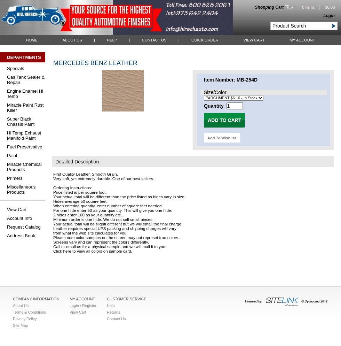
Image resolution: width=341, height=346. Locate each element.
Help (112, 40)
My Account (302, 40)
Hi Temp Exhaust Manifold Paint (24, 135)
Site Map (20, 325)
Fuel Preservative (24, 146)
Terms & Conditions (29, 312)
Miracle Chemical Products (24, 167)
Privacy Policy (25, 319)
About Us (72, 40)
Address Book (21, 235)
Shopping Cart (269, 7)
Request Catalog (24, 227)
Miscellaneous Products (21, 189)
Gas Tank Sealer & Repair (26, 80)
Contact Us (154, 40)
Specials (15, 68)
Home (32, 40)
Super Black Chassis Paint (20, 121)
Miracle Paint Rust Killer (25, 107)
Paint (12, 155)
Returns (113, 312)
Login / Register (83, 305)
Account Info (19, 218)
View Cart (253, 40)
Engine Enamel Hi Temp (25, 94)
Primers (15, 178)
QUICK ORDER (205, 40)
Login (329, 15)
